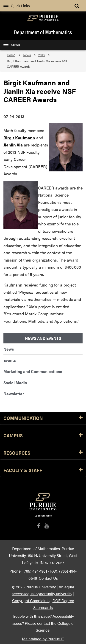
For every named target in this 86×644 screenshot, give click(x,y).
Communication (43, 418)
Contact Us (48, 578)
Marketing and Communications (32, 371)
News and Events (43, 338)
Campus (43, 435)
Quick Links (16, 5)
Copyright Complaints (31, 600)
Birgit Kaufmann (19, 138)
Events (9, 360)
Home (11, 55)
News (27, 55)
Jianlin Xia (13, 145)
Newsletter (13, 393)
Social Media (15, 382)
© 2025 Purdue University (34, 587)
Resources (43, 453)
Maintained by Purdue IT (43, 638)
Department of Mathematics (43, 32)
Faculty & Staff (43, 470)
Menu (11, 44)
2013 (41, 55)
